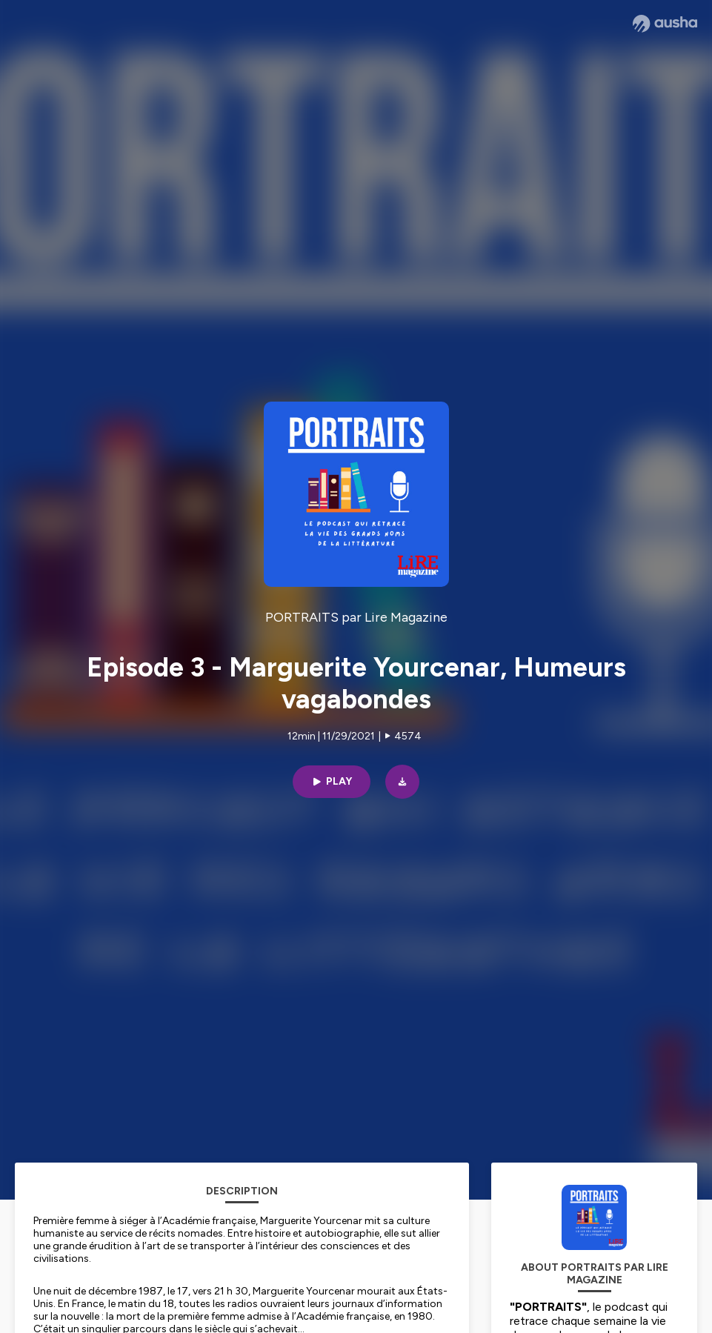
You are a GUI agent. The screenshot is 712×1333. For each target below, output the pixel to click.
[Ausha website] (665, 24)
